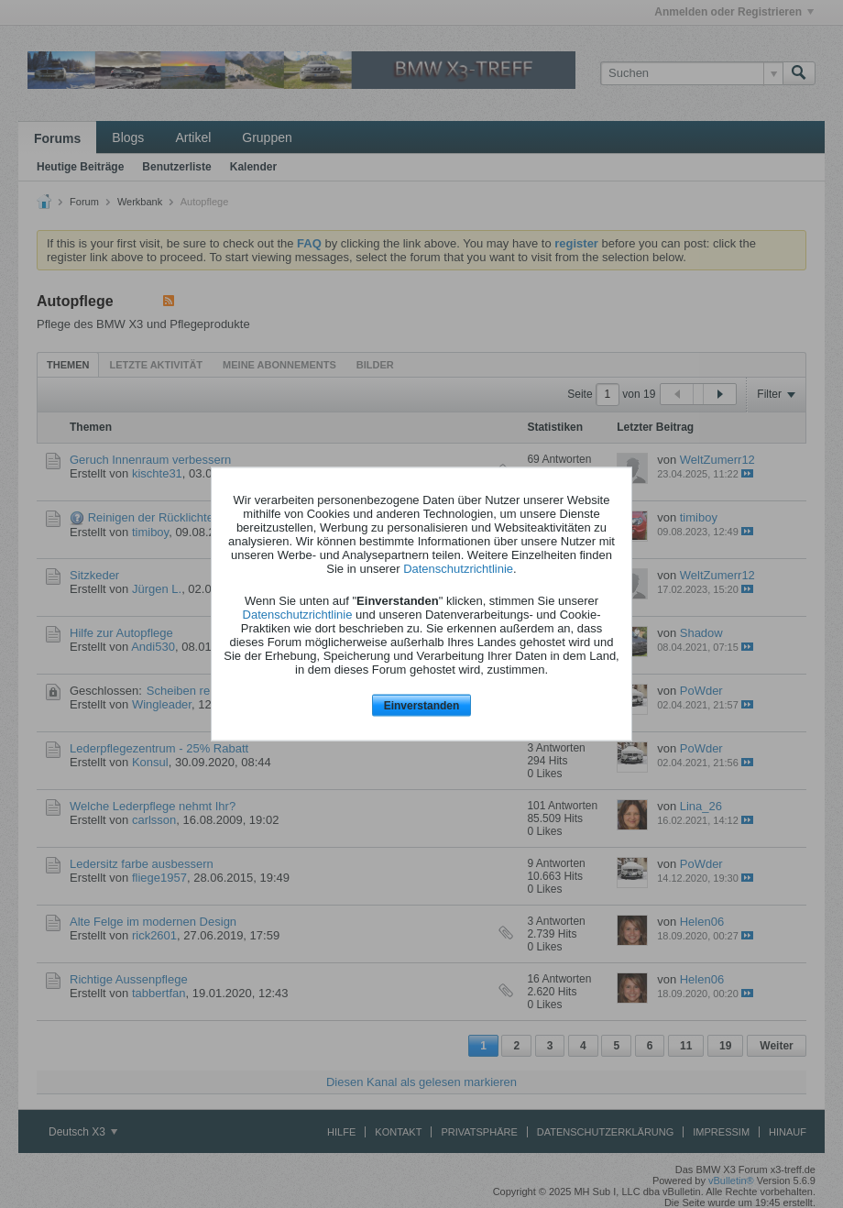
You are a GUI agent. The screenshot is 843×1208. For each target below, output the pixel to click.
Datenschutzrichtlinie (458, 568)
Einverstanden (422, 704)
